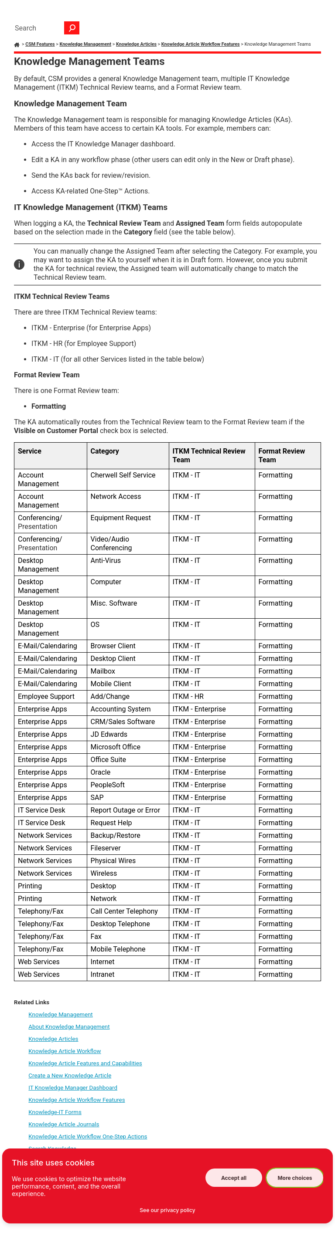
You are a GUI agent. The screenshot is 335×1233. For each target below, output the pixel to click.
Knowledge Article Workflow (64, 1051)
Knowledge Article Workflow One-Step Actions (87, 1136)
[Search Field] (45, 28)
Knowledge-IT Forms (55, 1112)
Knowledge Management (85, 44)
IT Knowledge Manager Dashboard (72, 1087)
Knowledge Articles (136, 44)
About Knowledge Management (68, 1026)
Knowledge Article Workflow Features (200, 44)
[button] (72, 28)
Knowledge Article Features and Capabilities (85, 1063)
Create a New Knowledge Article (69, 1075)
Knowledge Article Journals (63, 1124)
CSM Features (40, 44)
